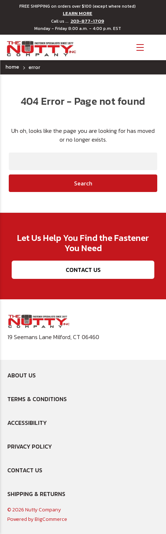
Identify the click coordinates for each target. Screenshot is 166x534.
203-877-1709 (87, 21)
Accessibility (27, 422)
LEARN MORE (77, 13)
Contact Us (83, 269)
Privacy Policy (29, 446)
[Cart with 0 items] (155, 47)
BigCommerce (51, 519)
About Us (21, 375)
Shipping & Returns (36, 493)
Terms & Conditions (37, 399)
